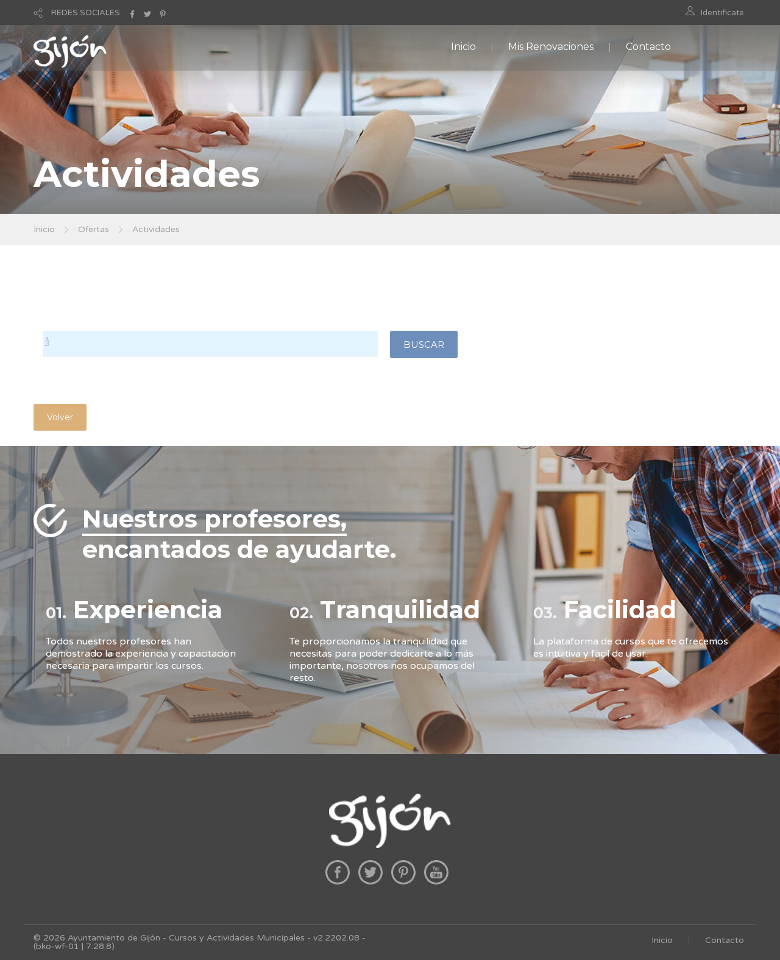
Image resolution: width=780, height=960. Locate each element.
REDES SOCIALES (85, 13)
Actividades (156, 229)
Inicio (463, 46)
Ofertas (93, 229)
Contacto (648, 46)
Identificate (722, 13)
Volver (60, 417)
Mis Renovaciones (551, 46)
